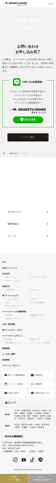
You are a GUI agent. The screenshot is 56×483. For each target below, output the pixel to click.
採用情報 (6, 360)
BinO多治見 (10, 290)
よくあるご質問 (8, 354)
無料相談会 (13, 224)
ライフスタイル (11, 299)
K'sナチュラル (11, 277)
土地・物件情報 (8, 324)
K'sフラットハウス (38, 277)
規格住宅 (6, 286)
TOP (3, 153)
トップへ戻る (28, 137)
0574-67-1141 (28, 445)
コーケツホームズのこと (12, 336)
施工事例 (9, 315)
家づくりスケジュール (14, 306)
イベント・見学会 (15, 384)
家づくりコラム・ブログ (12, 330)
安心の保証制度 (37, 302)
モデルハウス (14, 212)
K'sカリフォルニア (12, 281)
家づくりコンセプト (10, 295)
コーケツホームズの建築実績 (14, 311)
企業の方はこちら (42, 393)
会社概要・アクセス (13, 343)
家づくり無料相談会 (16, 375)
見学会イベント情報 (14, 478)
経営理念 (9, 339)
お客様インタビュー (13, 318)
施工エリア (35, 339)
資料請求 (38, 384)
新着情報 (6, 348)
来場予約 (38, 375)
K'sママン (35, 290)
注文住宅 (6, 274)
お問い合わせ (13, 153)
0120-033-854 (30, 195)
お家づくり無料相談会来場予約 (42, 478)
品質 (7, 302)
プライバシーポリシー (11, 365)
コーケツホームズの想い (41, 343)
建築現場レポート (38, 315)
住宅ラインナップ (9, 268)
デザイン (34, 299)
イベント (11, 236)
